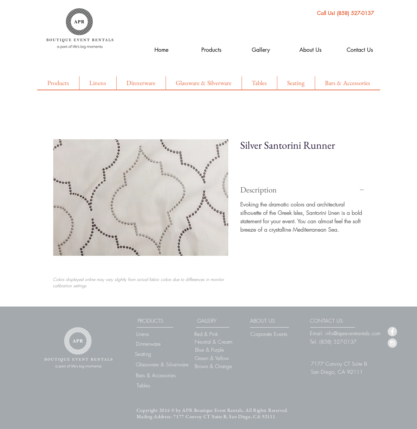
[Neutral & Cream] (213, 342)
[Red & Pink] (206, 334)
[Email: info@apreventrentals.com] (345, 333)
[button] (339, 364)
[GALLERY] (207, 321)
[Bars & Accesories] (156, 375)
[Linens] (142, 334)
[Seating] (143, 354)
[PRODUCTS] (150, 321)
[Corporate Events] (269, 334)
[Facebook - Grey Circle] (392, 331)
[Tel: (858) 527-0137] (333, 342)
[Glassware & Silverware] (162, 365)
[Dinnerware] (148, 344)
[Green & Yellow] (212, 358)
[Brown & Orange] (213, 366)
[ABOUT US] (262, 321)
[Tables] (143, 386)
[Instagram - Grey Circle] (392, 343)
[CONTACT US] (326, 321)
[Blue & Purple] (209, 350)
